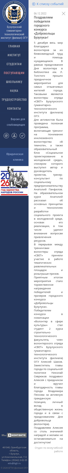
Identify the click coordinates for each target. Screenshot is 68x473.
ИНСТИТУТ (14, 55)
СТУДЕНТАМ (14, 64)
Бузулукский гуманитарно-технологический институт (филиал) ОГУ (14, 32)
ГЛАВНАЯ (14, 46)
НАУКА (14, 91)
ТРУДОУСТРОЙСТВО (14, 99)
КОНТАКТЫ (14, 108)
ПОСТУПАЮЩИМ (14, 73)
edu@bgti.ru (14, 463)
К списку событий (50, 4)
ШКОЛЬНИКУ (14, 82)
